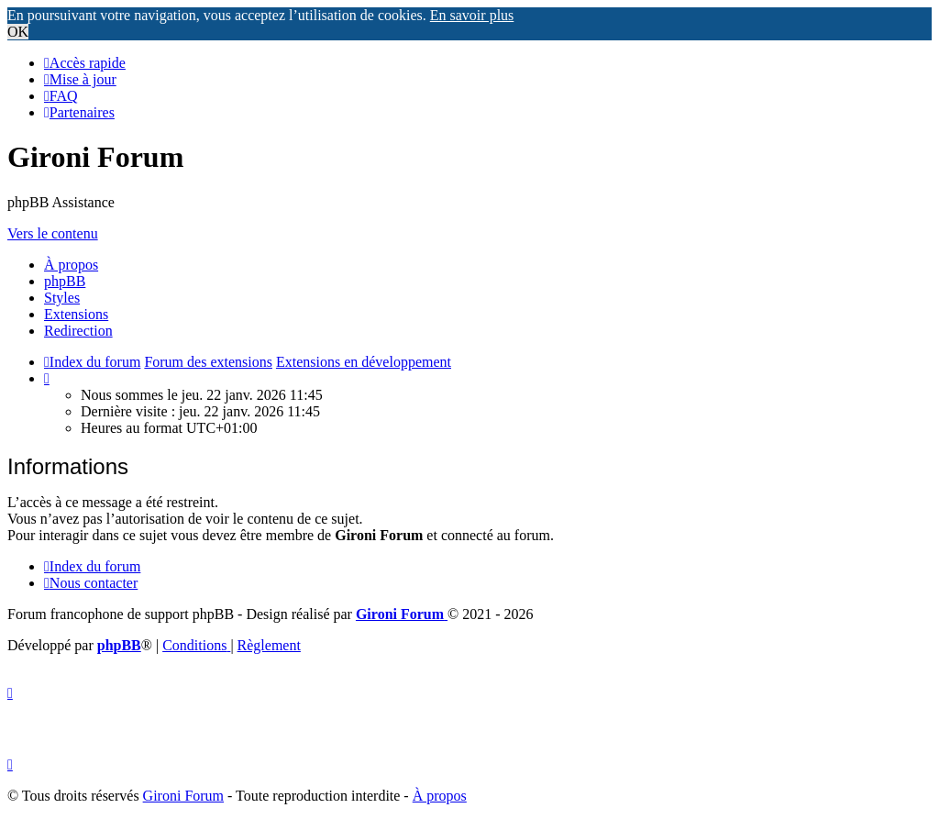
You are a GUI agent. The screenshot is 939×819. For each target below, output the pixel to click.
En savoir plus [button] (472, 15)
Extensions (76, 314)
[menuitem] (80, 79)
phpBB (64, 281)
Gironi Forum (183, 795)
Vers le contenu (52, 233)
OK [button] (17, 31)
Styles (62, 297)
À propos (71, 264)
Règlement (269, 645)
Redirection (78, 330)
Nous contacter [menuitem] (91, 583)
